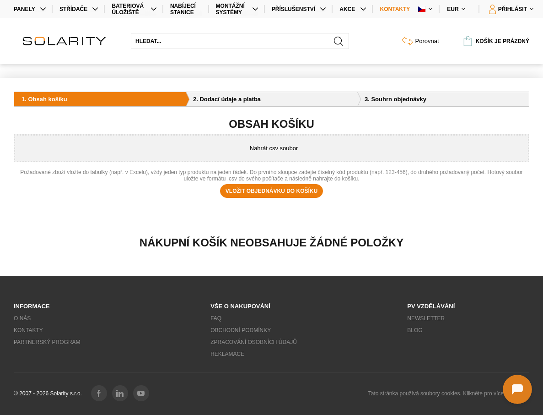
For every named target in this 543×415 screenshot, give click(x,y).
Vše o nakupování (240, 306)
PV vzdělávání (431, 306)
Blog (414, 330)
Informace (32, 306)
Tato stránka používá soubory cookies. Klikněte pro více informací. (448, 393)
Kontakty (395, 9)
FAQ (215, 318)
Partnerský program (47, 342)
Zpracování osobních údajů (253, 342)
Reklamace (227, 354)
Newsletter (426, 318)
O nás (22, 318)
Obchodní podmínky (240, 330)
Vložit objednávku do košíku (271, 191)
